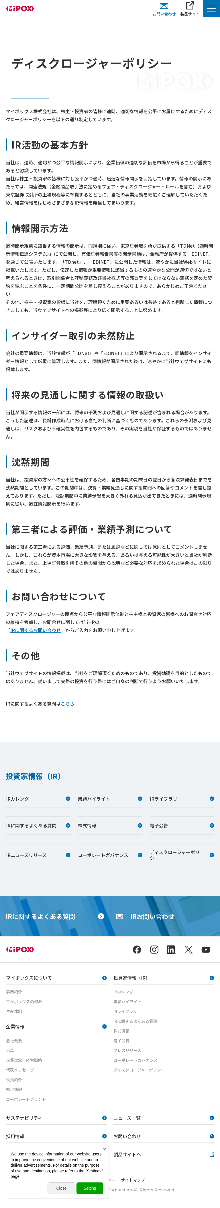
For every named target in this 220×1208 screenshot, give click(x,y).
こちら (67, 703)
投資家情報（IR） (35, 775)
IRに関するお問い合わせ (35, 630)
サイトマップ (133, 1180)
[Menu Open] (211, 8)
